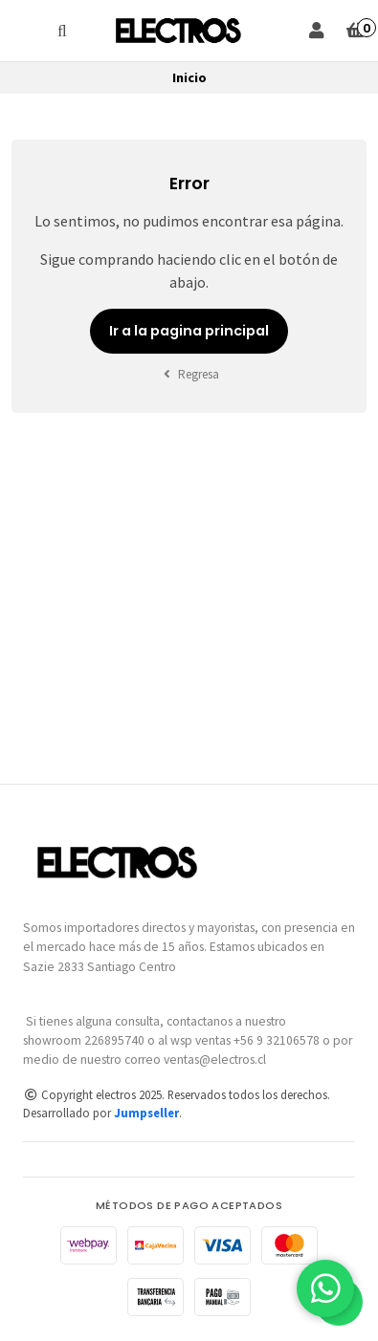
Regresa (189, 374)
